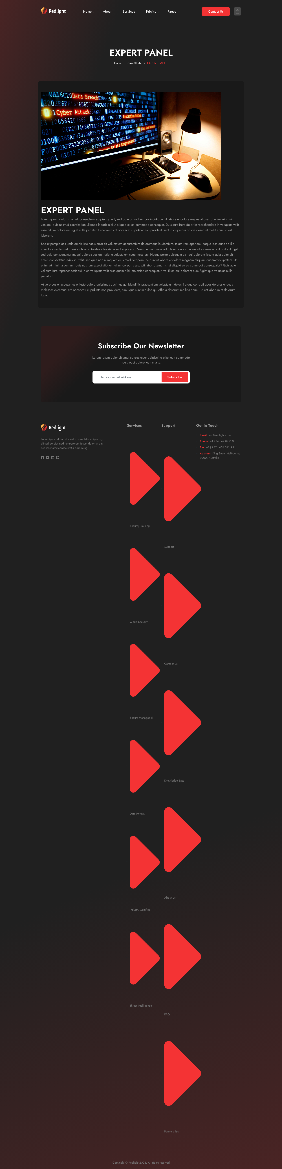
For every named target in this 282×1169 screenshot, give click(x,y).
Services (129, 11)
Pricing (151, 11)
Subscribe (174, 377)
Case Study (134, 63)
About (107, 11)
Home (87, 11)
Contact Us (215, 11)
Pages (172, 11)
